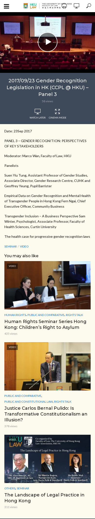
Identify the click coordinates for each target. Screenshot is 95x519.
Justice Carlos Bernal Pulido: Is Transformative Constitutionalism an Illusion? (45, 414)
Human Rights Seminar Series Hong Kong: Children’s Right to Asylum (45, 324)
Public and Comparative (45, 315)
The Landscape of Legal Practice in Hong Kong (44, 497)
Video (24, 246)
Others (9, 488)
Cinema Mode (58, 114)
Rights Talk (74, 315)
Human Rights (15, 315)
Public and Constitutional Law (28, 401)
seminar (10, 246)
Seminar (23, 488)
